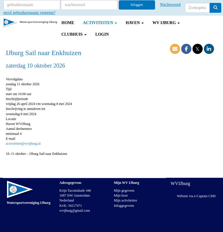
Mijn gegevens (124, 190)
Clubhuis (74, 34)
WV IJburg (166, 23)
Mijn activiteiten (125, 200)
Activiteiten (100, 23)
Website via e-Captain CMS (196, 196)
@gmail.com (75, 211)
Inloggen (137, 5)
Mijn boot (121, 195)
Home (68, 23)
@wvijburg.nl (23, 144)
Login (102, 34)
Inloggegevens (124, 206)
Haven (135, 23)
